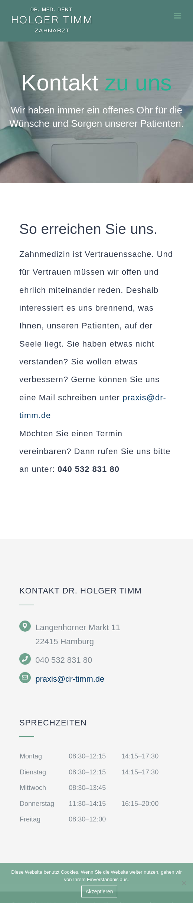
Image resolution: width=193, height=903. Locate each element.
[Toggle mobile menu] (178, 16)
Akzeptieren (99, 891)
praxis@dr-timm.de (69, 679)
